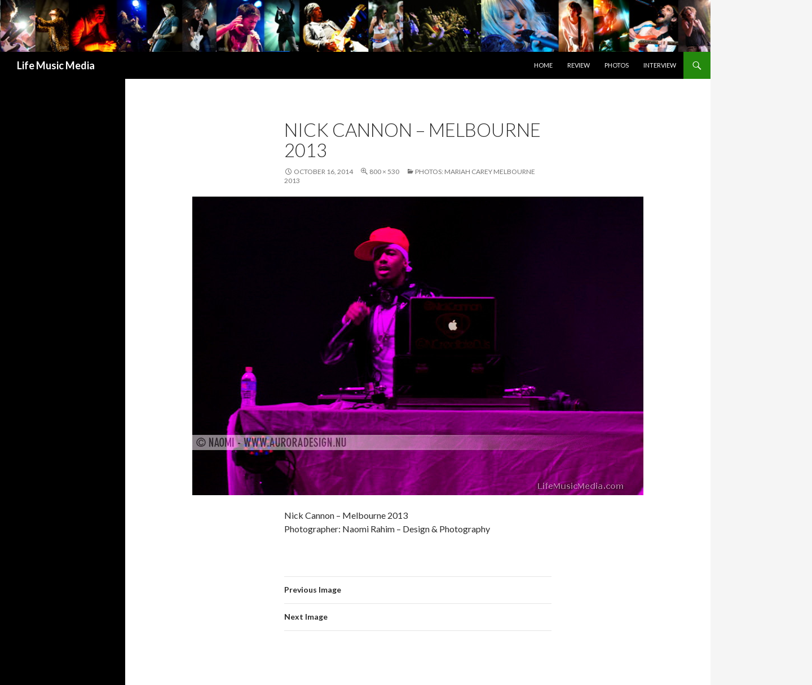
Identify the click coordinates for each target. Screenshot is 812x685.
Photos (616, 65)
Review (578, 65)
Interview (659, 65)
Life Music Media (56, 65)
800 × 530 (384, 171)
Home (543, 65)
